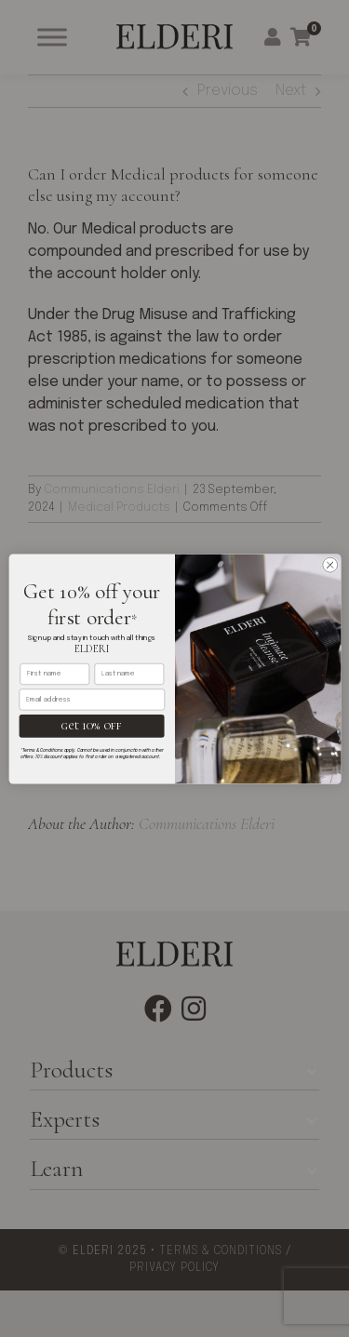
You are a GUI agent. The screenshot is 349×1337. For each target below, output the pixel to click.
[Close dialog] (329, 564)
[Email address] (91, 699)
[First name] (54, 673)
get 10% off (90, 725)
